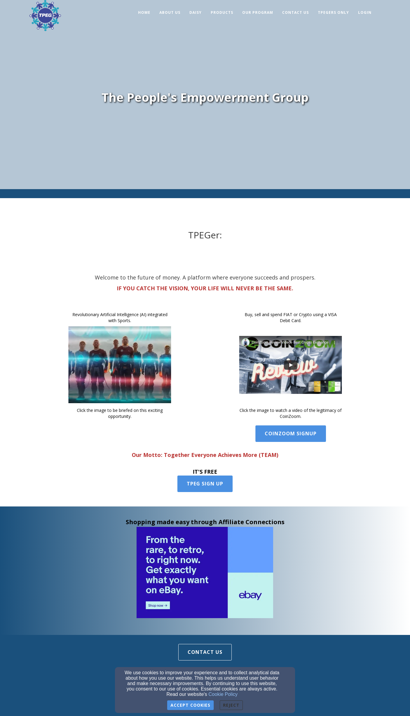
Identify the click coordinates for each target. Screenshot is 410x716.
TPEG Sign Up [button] (205, 483)
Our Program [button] (257, 12)
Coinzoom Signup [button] (291, 433)
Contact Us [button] (295, 12)
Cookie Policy (223, 694)
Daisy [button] (195, 12)
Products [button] (222, 12)
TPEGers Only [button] (333, 12)
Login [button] (365, 12)
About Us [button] (169, 12)
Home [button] (144, 12)
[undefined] (119, 364)
